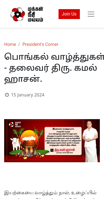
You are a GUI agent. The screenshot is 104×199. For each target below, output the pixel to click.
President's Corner (40, 44)
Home (10, 44)
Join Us (69, 14)
